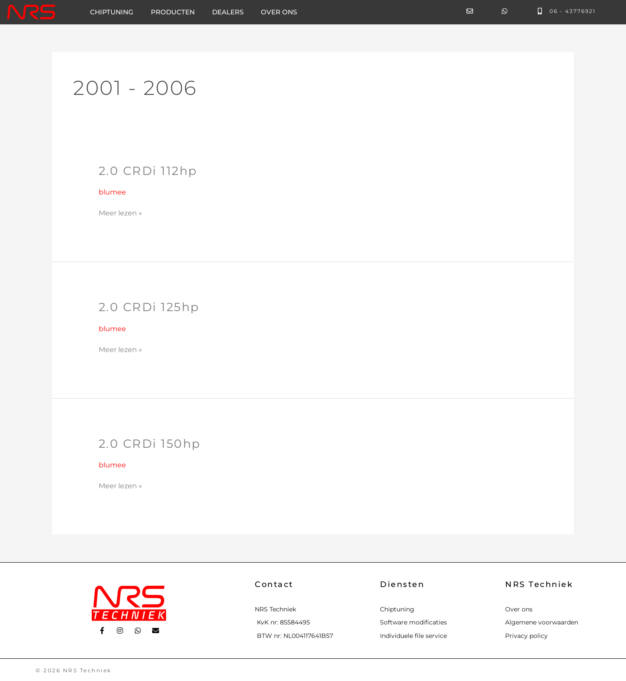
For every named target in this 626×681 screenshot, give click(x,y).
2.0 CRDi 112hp (150, 170)
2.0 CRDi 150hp (152, 443)
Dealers (227, 12)
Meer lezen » (120, 212)
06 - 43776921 (572, 11)
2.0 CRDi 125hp (151, 306)
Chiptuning (111, 12)
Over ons (279, 12)
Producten (173, 12)
